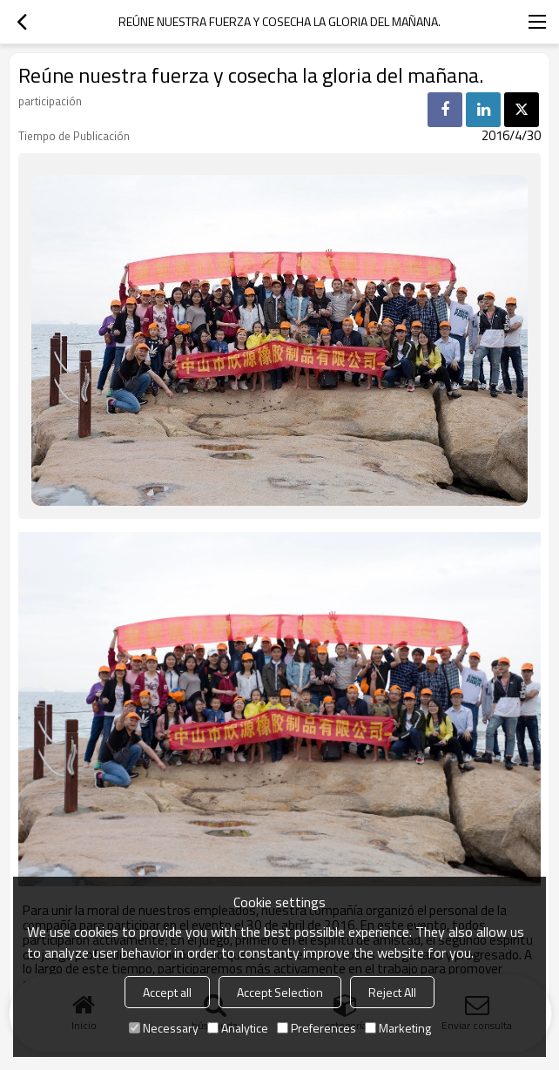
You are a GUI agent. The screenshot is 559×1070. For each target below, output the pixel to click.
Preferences (316, 1028)
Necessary (164, 1028)
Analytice (237, 1028)
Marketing (398, 1028)
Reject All (392, 992)
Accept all (167, 992)
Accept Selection (280, 992)
